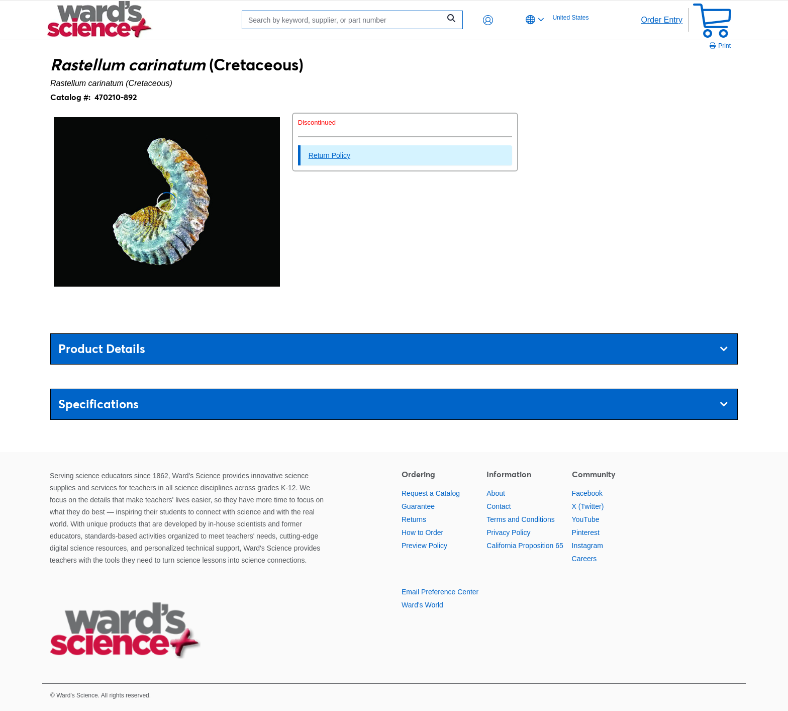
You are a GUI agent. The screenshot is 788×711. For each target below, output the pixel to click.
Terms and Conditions (520, 519)
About (495, 493)
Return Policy (329, 155)
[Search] (343, 20)
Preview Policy (424, 546)
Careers (584, 559)
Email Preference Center (440, 592)
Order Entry (661, 20)
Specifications (392, 404)
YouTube (586, 519)
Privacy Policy (508, 532)
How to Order (422, 532)
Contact (498, 506)
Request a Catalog (431, 493)
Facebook (587, 493)
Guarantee (418, 506)
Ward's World (422, 605)
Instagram (587, 546)
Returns (414, 519)
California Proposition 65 (524, 546)
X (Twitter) (588, 506)
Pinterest (586, 532)
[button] (488, 20)
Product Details (392, 348)
